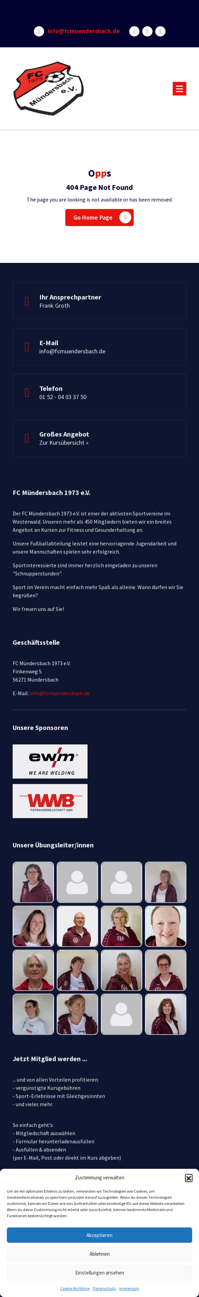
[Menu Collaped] (179, 88)
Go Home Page (103, 217)
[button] (188, 1177)
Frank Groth (54, 322)
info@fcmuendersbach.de (84, 31)
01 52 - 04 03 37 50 (63, 414)
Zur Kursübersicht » (64, 459)
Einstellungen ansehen (99, 1272)
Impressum (129, 1288)
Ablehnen (100, 1254)
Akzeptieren (99, 1235)
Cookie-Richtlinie (75, 1288)
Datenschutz (104, 1288)
